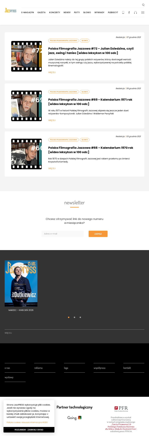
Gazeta (42, 12)
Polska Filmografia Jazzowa (63, 40)
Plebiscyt (114, 12)
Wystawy (9, 377)
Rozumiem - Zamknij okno (29, 430)
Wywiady (100, 12)
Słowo (88, 12)
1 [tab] (69, 318)
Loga (66, 367)
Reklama (38, 367)
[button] (143, 5)
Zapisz (98, 234)
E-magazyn (28, 12)
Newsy (67, 12)
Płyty (77, 12)
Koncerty (55, 12)
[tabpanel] (21, 287)
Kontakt (127, 367)
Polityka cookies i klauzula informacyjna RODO (27, 422)
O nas (7, 367)
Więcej (51, 72)
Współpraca (99, 367)
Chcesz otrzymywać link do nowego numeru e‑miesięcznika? (74, 221)
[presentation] (13, 10)
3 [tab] (80, 318)
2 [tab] (74, 318)
